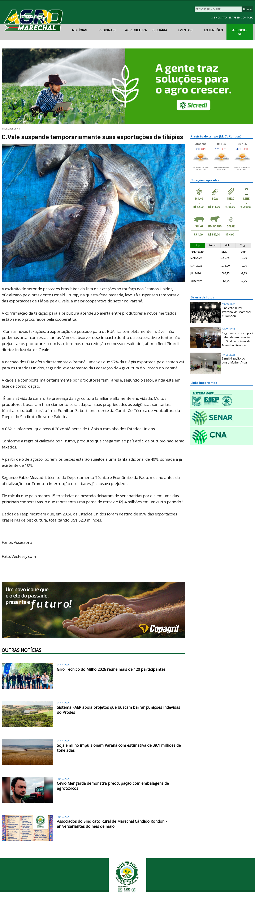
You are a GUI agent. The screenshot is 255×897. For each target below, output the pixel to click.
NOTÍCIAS (79, 30)
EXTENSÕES (213, 30)
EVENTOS (185, 30)
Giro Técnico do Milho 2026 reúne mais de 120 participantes (111, 669)
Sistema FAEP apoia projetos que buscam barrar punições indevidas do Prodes (118, 710)
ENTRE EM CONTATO (241, 17)
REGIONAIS (107, 30)
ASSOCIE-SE (239, 32)
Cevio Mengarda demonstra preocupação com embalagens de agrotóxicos (113, 786)
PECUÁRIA (159, 30)
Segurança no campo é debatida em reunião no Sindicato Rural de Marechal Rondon (237, 339)
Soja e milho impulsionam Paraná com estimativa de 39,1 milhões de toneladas (119, 748)
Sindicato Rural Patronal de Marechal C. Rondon (236, 312)
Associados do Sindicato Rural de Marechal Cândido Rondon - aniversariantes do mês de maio (112, 824)
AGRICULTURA (136, 30)
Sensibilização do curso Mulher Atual (234, 360)
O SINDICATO (219, 17)
